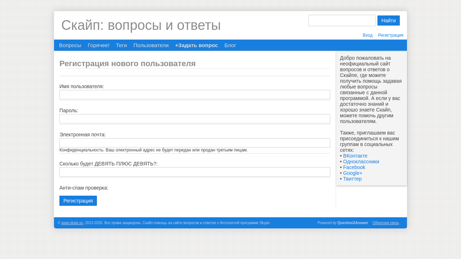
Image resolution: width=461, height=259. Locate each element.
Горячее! (98, 45)
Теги (121, 45)
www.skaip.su (72, 223)
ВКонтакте (355, 156)
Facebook (354, 167)
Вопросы (70, 45)
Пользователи (151, 45)
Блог (230, 45)
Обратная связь (385, 223)
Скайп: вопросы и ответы (141, 25)
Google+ (352, 173)
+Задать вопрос (196, 45)
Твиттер (352, 179)
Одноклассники (361, 161)
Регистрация (390, 35)
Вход (367, 35)
